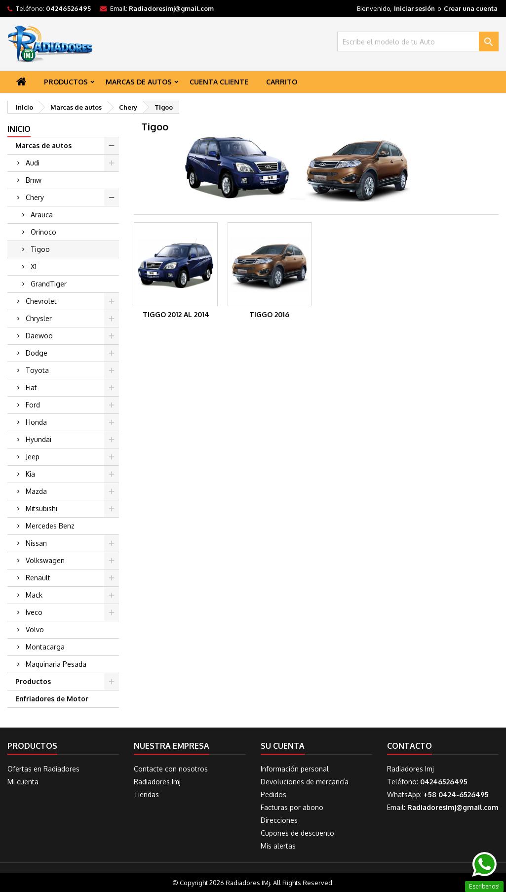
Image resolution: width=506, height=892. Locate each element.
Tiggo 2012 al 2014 (176, 314)
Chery (35, 197)
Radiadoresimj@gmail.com (171, 8)
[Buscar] (418, 41)
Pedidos (273, 794)
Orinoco (43, 232)
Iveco (34, 612)
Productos (66, 82)
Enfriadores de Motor (51, 698)
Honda (36, 422)
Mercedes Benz (50, 526)
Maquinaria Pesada (56, 664)
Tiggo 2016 (269, 314)
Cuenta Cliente (219, 82)
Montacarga (45, 647)
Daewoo (39, 335)
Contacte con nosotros (171, 769)
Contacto (409, 746)
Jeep (32, 456)
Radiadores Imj (157, 781)
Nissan (36, 543)
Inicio (19, 129)
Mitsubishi (41, 508)
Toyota (37, 370)
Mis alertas (278, 846)
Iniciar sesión (414, 8)
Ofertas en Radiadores (43, 769)
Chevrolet (41, 301)
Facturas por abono (292, 807)
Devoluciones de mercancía (305, 781)
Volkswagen (45, 560)
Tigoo (40, 249)
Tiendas (146, 794)
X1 (34, 266)
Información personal (295, 769)
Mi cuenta (23, 781)
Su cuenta (283, 746)
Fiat (31, 387)
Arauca (42, 214)
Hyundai (38, 439)
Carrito (281, 82)
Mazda (36, 491)
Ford (33, 405)
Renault (38, 577)
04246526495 (68, 8)
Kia (30, 474)
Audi (32, 163)
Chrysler (39, 318)
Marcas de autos (139, 82)
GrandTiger (49, 284)
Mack (34, 595)
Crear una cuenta (471, 8)
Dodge (36, 353)
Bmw (33, 180)
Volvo (35, 629)
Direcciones (279, 820)
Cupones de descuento (297, 833)
